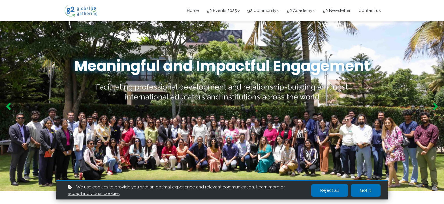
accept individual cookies (93, 193)
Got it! (366, 190)
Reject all (329, 190)
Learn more (267, 187)
